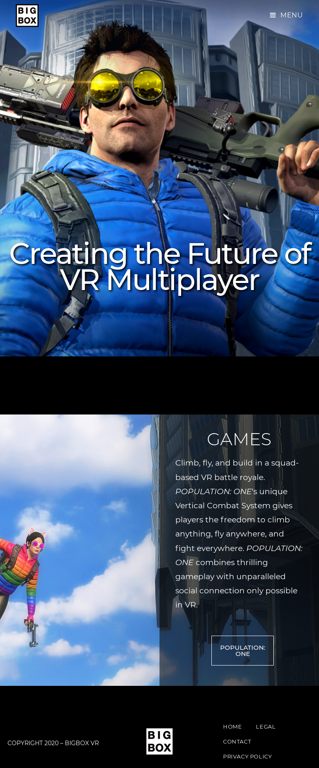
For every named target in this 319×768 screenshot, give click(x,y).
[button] (242, 651)
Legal (265, 726)
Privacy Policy (247, 756)
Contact (237, 741)
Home (232, 726)
